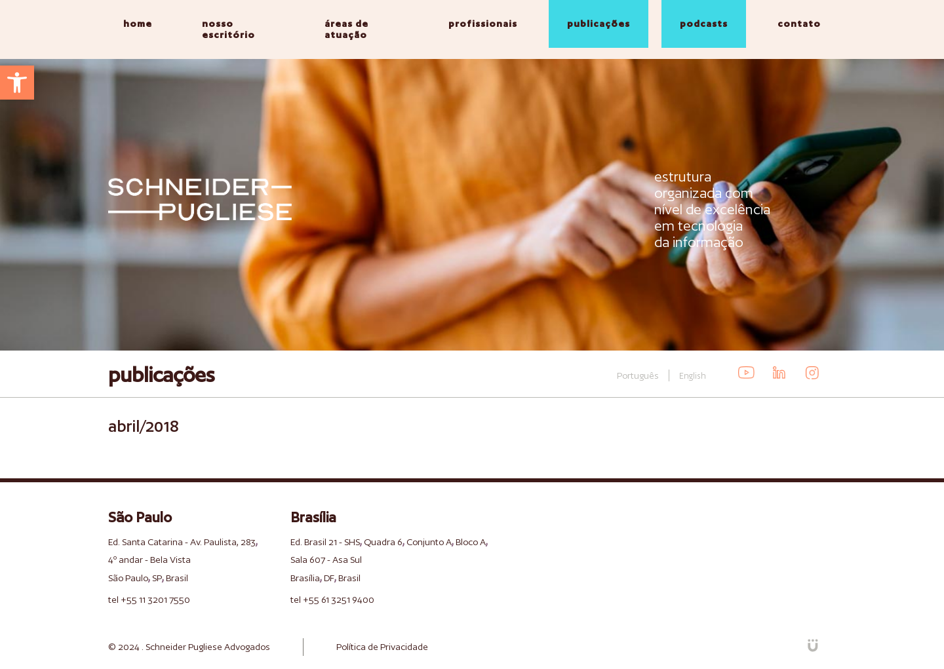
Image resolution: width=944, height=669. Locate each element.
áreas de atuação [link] (346, 29)
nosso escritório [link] (228, 29)
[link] (17, 83)
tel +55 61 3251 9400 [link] (332, 599)
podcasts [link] (704, 23)
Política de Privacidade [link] (382, 646)
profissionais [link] (482, 23)
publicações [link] (598, 23)
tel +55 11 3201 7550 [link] (149, 599)
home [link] (137, 23)
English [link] (692, 376)
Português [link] (638, 375)
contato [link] (799, 23)
